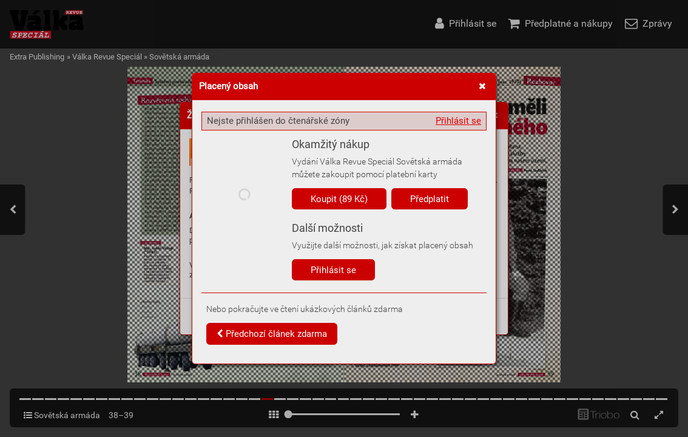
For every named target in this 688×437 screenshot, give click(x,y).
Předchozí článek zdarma (272, 333)
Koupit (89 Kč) (339, 199)
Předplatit (429, 199)
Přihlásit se (458, 120)
